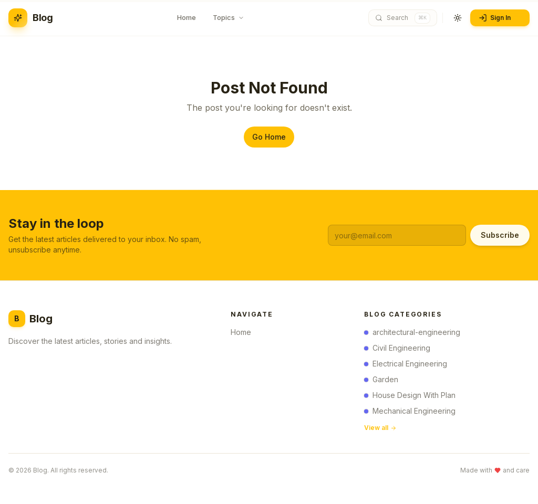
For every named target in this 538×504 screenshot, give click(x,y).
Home (244, 333)
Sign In (499, 18)
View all (380, 430)
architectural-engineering (412, 334)
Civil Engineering (397, 349)
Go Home (269, 136)
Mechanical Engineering (410, 412)
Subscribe (500, 234)
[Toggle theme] (457, 17)
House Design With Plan (410, 397)
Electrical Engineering (405, 365)
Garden (381, 381)
